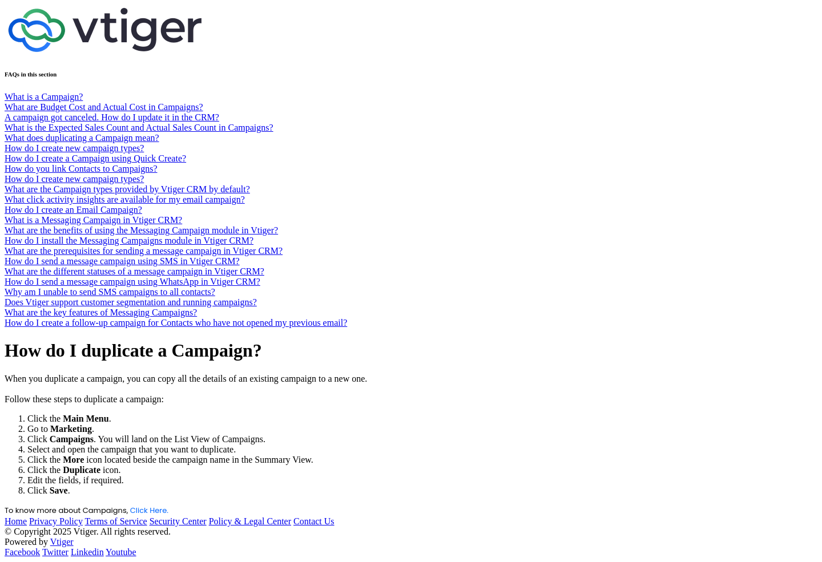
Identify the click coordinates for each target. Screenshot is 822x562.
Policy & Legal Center (250, 521)
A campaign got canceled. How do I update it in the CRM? (112, 117)
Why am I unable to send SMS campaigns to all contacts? (110, 292)
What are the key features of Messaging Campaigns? (101, 312)
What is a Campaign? (44, 97)
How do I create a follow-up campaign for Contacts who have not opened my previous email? (176, 323)
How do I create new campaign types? (74, 148)
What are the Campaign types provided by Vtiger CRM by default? (127, 189)
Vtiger (62, 542)
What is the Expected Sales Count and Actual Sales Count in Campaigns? (139, 127)
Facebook (22, 552)
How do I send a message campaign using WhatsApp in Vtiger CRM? (132, 281)
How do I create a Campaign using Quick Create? (95, 158)
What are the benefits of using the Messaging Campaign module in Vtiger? (141, 230)
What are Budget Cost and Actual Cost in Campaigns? (104, 107)
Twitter (55, 552)
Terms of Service (116, 521)
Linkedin (87, 552)
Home (16, 521)
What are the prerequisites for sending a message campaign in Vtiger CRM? (144, 251)
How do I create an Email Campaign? (73, 210)
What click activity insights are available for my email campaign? (125, 199)
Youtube (121, 552)
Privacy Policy (56, 521)
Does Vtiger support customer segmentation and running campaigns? (131, 302)
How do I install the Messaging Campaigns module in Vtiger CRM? (129, 240)
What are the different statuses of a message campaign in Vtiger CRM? (134, 271)
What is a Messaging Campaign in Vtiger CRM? (93, 220)
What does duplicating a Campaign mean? (82, 138)
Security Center (178, 521)
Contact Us (314, 521)
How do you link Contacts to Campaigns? (81, 168)
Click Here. (149, 510)
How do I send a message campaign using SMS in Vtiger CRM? (122, 261)
